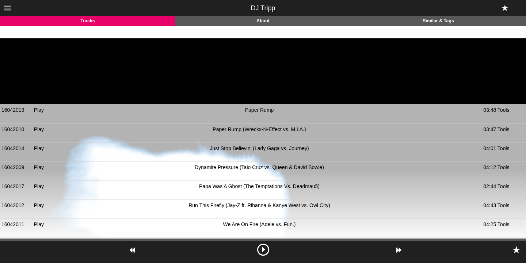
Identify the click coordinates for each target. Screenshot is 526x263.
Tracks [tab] (87, 20)
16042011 (12, 224)
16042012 (12, 205)
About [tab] (263, 20)
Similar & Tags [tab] (438, 20)
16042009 (12, 167)
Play (39, 110)
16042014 (12, 148)
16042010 (12, 129)
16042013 (12, 110)
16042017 (12, 186)
